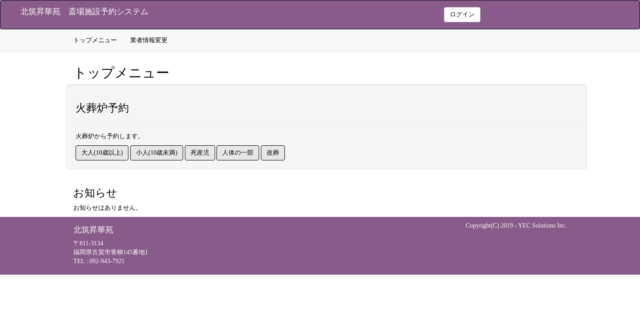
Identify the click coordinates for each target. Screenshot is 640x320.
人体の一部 (237, 152)
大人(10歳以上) (102, 152)
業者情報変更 (149, 40)
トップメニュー (95, 40)
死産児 (200, 152)
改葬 (273, 152)
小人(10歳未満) (156, 152)
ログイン (462, 14)
